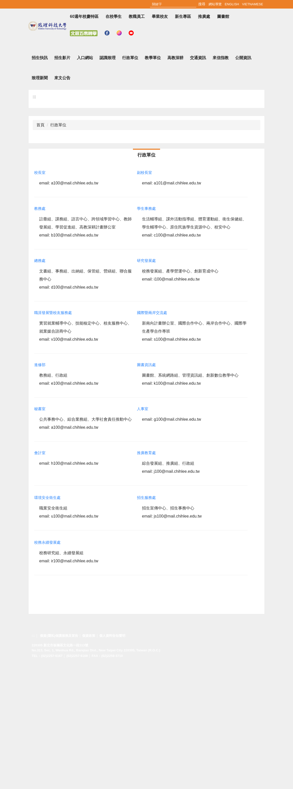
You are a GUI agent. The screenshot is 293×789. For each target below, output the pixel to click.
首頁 (40, 249)
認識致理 (108, 181)
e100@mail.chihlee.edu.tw (74, 507)
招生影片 (62, 181)
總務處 (39, 384)
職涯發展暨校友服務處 (53, 436)
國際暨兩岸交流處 (152, 436)
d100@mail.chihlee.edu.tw (74, 411)
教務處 (39, 332)
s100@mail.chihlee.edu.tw (177, 463)
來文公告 (62, 202)
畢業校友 (160, 16)
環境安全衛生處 (47, 621)
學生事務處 (146, 332)
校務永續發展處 (47, 666)
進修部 (39, 488)
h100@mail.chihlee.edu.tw (74, 587)
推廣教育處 (146, 576)
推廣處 (204, 16)
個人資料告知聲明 (112, 759)
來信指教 (221, 181)
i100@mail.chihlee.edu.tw (177, 403)
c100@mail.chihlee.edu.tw (177, 359)
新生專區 (183, 16)
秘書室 (39, 532)
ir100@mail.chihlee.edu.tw (74, 685)
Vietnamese (252, 4)
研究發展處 (146, 384)
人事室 (142, 532)
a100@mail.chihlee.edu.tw (74, 307)
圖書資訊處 (146, 488)
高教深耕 (175, 181)
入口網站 (85, 181)
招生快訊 (40, 181)
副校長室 (144, 296)
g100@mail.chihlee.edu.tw (177, 543)
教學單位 (153, 181)
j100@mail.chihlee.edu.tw (177, 595)
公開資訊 (243, 181)
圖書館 (223, 16)
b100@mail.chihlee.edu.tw (74, 359)
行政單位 (130, 181)
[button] (28, 106)
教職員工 (137, 16)
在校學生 (114, 16)
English (232, 4)
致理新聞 (40, 202)
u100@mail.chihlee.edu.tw (74, 640)
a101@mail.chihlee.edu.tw (177, 307)
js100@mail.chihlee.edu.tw (178, 640)
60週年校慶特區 (84, 16)
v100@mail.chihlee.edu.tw (74, 463)
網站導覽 (215, 4)
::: (204, 4)
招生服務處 (146, 621)
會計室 (39, 576)
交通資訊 (198, 181)
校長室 (39, 296)
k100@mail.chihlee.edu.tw (177, 507)
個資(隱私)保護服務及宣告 (59, 759)
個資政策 (88, 759)
